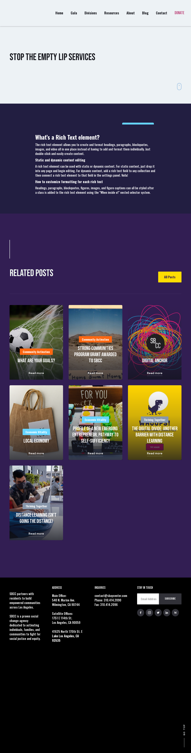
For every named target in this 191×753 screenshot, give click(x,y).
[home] (17, 13)
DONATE (179, 12)
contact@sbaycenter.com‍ (111, 595)
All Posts (170, 277)
